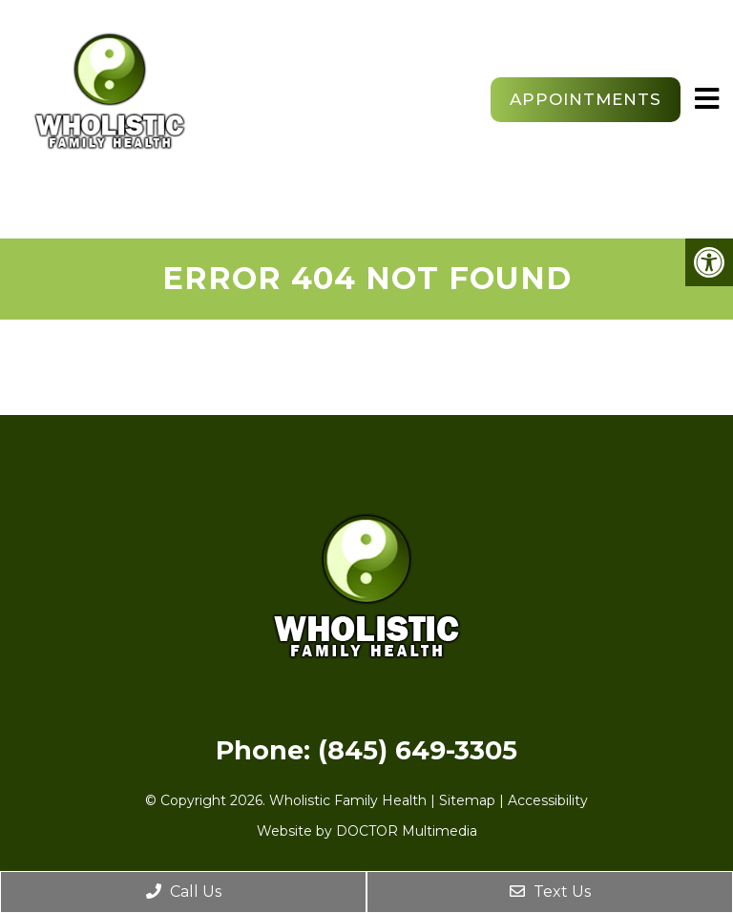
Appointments (585, 99)
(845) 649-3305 (417, 750)
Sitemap (467, 800)
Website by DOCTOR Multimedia (367, 831)
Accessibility (548, 800)
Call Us (183, 891)
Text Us (550, 891)
